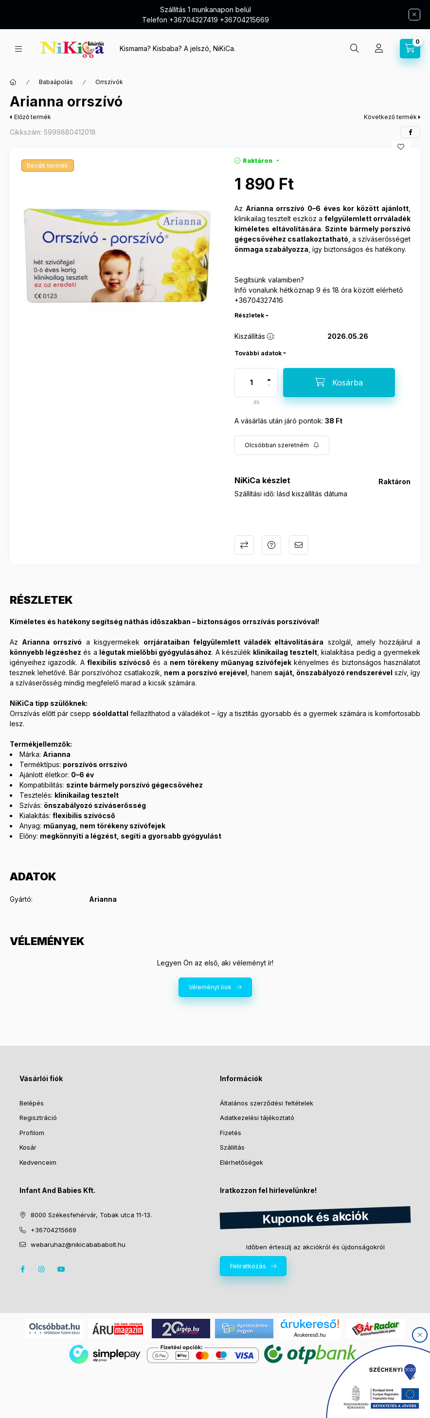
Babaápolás (56, 82)
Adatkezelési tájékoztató (257, 1117)
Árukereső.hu (309, 1335)
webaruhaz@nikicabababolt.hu (78, 1244)
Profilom (31, 1133)
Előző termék (32, 117)
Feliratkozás (248, 1266)
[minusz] (269, 385)
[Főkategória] (13, 82)
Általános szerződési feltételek (266, 1103)
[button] (117, 255)
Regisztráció (38, 1117)
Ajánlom (298, 545)
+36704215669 (53, 1230)
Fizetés (230, 1133)
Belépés (31, 1103)
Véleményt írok (210, 987)
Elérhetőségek (241, 1162)
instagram (42, 1269)
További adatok (258, 353)
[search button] (354, 48)
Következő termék (390, 117)
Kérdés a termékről (271, 545)
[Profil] (379, 48)
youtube (61, 1269)
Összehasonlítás (244, 545)
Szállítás (232, 1147)
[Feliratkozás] (281, 445)
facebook (22, 1269)
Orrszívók (109, 82)
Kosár (27, 1147)
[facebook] (410, 132)
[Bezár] (414, 14)
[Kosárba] (339, 382)
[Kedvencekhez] (401, 147)
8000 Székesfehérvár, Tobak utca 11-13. (91, 1215)
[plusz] (269, 380)
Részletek (249, 315)
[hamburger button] (18, 49)
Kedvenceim (37, 1162)
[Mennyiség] (251, 382)
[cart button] (410, 48)
